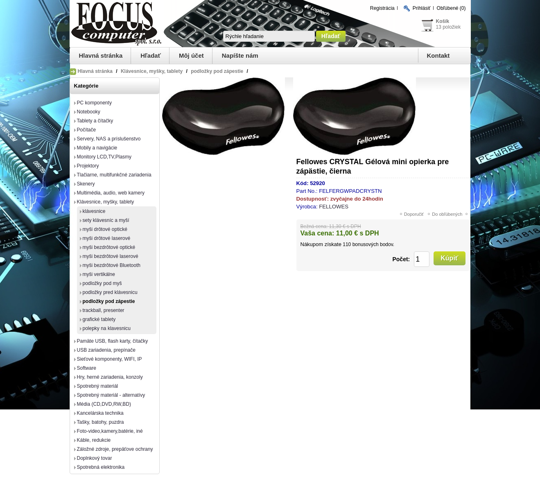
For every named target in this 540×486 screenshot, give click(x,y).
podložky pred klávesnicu (110, 292)
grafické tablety (99, 319)
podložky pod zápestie (109, 301)
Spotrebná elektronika (101, 467)
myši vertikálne (99, 274)
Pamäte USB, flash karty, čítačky (112, 341)
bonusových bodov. (373, 244)
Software (86, 368)
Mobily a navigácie (97, 148)
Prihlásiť (422, 8)
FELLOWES (333, 206)
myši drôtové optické (105, 229)
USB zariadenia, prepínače (106, 350)
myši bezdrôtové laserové (110, 256)
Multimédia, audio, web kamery (111, 193)
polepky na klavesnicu (107, 328)
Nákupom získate (321, 244)
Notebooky (88, 112)
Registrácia (382, 8)
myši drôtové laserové (107, 238)
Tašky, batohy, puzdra (100, 422)
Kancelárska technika (100, 413)
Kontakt (438, 55)
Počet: (401, 259)
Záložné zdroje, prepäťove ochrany (115, 449)
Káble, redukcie (94, 440)
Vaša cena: (317, 233)
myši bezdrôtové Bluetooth (111, 265)
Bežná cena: (314, 226)
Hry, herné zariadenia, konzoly (110, 377)
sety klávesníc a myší (106, 220)
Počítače (86, 130)
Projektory (88, 166)
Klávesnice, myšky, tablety (105, 202)
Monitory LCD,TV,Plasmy (104, 157)
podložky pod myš (102, 283)
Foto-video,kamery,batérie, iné (110, 431)
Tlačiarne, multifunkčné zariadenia (114, 175)
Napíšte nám (240, 55)
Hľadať (150, 55)
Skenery (86, 184)
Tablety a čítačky (95, 121)
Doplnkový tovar (94, 458)
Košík (443, 21)
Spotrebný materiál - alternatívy (111, 395)
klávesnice (94, 211)
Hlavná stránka (101, 55)
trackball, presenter (103, 310)
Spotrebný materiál (97, 386)
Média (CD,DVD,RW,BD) (104, 404)
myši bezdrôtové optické (109, 247)
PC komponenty (94, 103)
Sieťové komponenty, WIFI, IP (109, 359)
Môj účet (191, 55)
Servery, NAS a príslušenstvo (109, 139)
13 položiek (448, 27)
